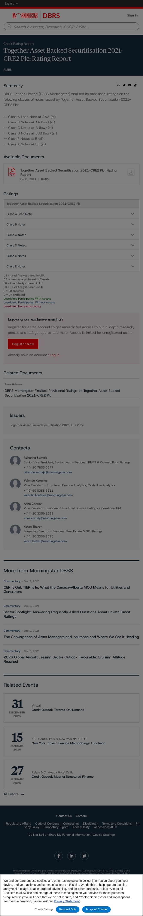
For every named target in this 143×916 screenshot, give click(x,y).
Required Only (67, 909)
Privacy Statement (67, 901)
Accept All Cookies (96, 909)
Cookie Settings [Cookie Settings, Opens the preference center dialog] (44, 909)
